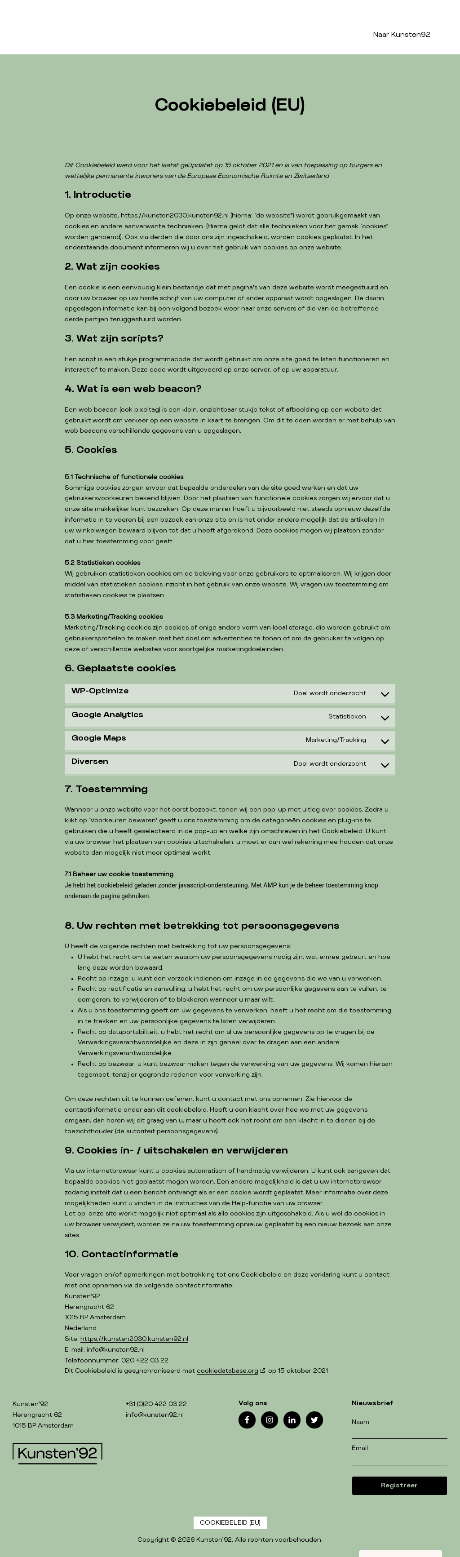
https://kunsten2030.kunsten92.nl (175, 216)
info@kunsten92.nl (155, 1415)
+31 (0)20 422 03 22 (156, 1404)
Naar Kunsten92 (401, 34)
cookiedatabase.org (227, 1371)
